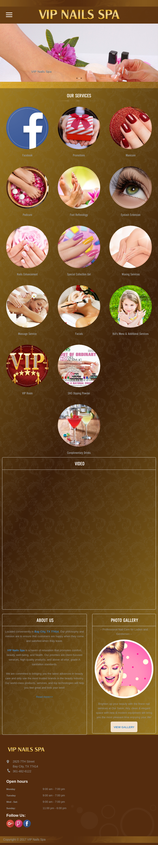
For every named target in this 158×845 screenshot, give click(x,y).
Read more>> (44, 696)
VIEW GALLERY (124, 727)
